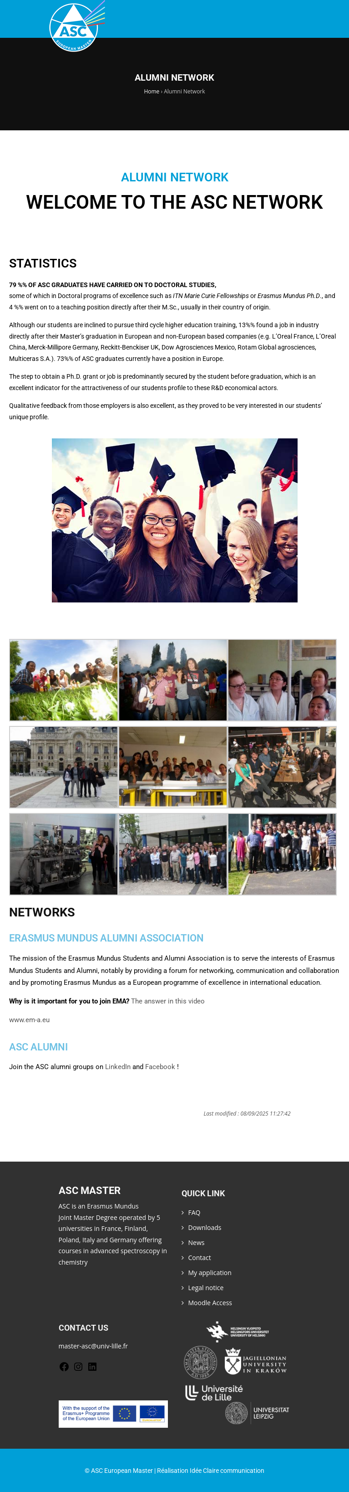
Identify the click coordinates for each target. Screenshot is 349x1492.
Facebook (160, 1067)
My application (210, 1272)
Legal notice (206, 1287)
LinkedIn (118, 1067)
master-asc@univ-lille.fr (93, 1346)
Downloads (205, 1227)
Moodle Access (210, 1302)
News (196, 1242)
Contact (199, 1257)
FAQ (194, 1212)
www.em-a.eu (29, 1020)
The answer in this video (168, 1001)
